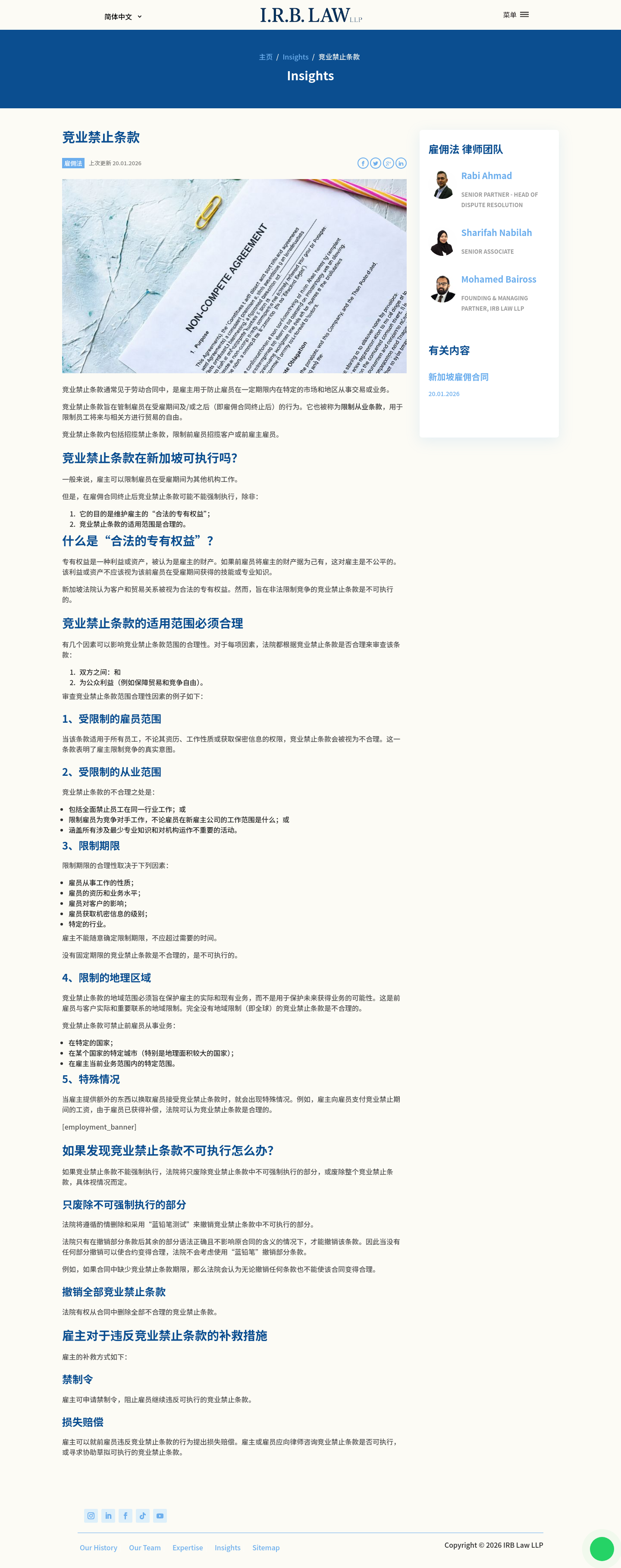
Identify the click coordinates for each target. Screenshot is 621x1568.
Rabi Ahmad (484, 174)
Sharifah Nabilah (493, 230)
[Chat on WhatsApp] (598, 1545)
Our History (96, 1547)
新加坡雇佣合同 (455, 372)
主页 (266, 56)
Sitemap (264, 1547)
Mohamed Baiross (495, 276)
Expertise (185, 1547)
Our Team (143, 1547)
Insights (295, 56)
